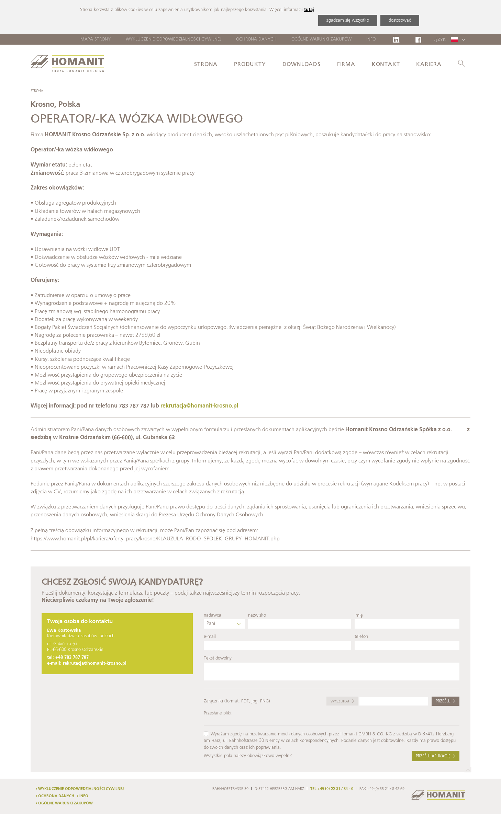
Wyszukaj (340, 701)
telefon (361, 636)
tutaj (309, 10)
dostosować (400, 20)
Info (371, 39)
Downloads (301, 64)
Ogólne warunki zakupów (321, 39)
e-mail (210, 636)
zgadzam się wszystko (347, 20)
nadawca (212, 615)
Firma (346, 64)
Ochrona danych (256, 39)
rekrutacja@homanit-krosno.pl (199, 406)
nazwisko (257, 615)
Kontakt (386, 64)
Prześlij (443, 701)
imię (359, 615)
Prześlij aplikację (433, 756)
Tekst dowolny (218, 658)
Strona (206, 64)
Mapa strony (95, 39)
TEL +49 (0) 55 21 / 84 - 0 (331, 789)
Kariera (429, 64)
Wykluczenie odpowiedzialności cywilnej (173, 39)
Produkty (250, 64)
